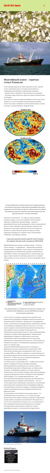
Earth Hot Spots (12, 5)
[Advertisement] (25, 24)
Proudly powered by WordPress (12, 470)
